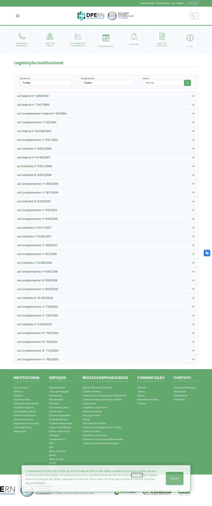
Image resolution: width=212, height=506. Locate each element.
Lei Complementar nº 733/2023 (37, 307)
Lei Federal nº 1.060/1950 (33, 96)
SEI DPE (52, 463)
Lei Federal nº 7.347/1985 (33, 105)
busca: (146, 78)
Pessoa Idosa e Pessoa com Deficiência (104, 395)
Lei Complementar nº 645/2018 (37, 272)
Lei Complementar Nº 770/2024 (38, 351)
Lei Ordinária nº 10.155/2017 (34, 236)
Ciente (174, 478)
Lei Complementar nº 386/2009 (37, 184)
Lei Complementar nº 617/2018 (37, 254)
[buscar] (195, 15)
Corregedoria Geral (24, 411)
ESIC (51, 447)
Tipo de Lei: (25, 78)
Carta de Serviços (58, 419)
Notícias (141, 387)
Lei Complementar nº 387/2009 (37, 193)
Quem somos (21, 387)
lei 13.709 (137, 475)
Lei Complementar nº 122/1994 (36, 122)
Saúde (86, 419)
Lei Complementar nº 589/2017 (37, 245)
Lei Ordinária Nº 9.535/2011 (34, 201)
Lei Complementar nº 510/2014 (37, 210)
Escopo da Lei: (87, 78)
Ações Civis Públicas (60, 427)
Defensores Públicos (25, 415)
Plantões (53, 403)
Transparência (57, 439)
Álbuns (141, 395)
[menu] (18, 16)
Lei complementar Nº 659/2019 (37, 280)
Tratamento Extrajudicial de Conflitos (102, 399)
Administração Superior (26, 403)
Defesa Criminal (91, 431)
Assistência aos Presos (95, 407)
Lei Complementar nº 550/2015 (37, 219)
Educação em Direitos (94, 423)
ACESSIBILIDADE (147, 3)
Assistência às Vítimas (95, 435)
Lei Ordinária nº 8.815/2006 (34, 149)
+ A (189, 3)
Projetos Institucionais (60, 423)
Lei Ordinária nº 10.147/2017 (34, 228)
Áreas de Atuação (59, 391)
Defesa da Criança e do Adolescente (103, 439)
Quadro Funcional (23, 419)
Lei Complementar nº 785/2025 (37, 359)
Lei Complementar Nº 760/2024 (38, 333)
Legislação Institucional (26, 423)
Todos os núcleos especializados (101, 443)
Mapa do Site (56, 459)
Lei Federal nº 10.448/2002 (34, 131)
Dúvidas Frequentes (59, 415)
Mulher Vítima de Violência (97, 387)
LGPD (173, 3)
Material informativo (148, 399)
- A (193, 3)
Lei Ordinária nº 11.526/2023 (34, 324)
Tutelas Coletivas (92, 391)
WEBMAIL (181, 3)
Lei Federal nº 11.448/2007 (34, 157)
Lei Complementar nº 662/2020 (37, 289)
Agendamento (57, 387)
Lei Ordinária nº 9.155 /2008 (34, 166)
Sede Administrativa (184, 387)
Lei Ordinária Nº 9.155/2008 (34, 175)
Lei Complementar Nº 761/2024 (37, 342)
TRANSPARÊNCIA (162, 3)
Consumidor (89, 403)
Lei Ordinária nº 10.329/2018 (34, 263)
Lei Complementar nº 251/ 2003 (37, 140)
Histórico (18, 391)
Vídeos (141, 391)
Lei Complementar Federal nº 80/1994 (42, 113)
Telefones (179, 399)
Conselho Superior (24, 407)
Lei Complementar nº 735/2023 (37, 315)
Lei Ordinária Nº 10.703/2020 (35, 298)
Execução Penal (91, 415)
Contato (141, 403)
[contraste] (196, 3)
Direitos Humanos (92, 411)
